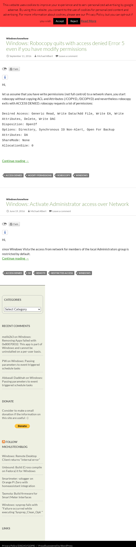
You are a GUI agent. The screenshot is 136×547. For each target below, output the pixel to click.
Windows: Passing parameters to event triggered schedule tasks (21, 360)
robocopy (63, 171)
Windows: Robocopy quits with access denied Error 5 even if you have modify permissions (65, 46)
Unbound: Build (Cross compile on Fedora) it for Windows (22, 465)
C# (29, 269)
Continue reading (15, 157)
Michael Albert (45, 56)
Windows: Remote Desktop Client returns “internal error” (21, 454)
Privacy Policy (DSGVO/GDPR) (18, 542)
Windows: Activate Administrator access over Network (67, 200)
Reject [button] (74, 21)
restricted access (62, 269)
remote (40, 269)
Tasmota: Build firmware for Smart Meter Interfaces (19, 491)
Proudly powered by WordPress (55, 542)
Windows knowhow (17, 38)
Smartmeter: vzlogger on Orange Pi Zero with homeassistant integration (18, 478)
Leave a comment (68, 56)
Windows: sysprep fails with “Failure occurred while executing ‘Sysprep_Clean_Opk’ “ (22, 504)
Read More (88, 21)
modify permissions (40, 171)
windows (82, 171)
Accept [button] (60, 21)
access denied (14, 171)
